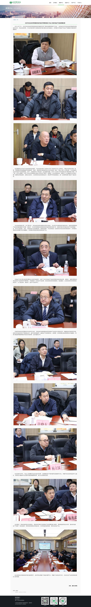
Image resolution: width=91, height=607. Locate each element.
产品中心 (79, 2)
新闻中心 (61, 2)
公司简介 (55, 2)
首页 (50, 2)
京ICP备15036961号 (18, 604)
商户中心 (74, 2)
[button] (67, 3)
